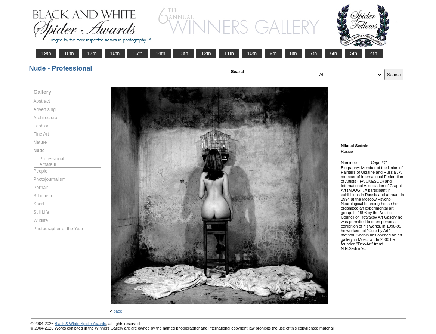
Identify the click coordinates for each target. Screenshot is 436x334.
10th (252, 53)
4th (373, 53)
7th (313, 53)
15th (137, 53)
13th (183, 53)
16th (115, 53)
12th (206, 53)
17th (92, 53)
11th (229, 53)
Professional (52, 158)
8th (293, 53)
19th (46, 53)
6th (333, 53)
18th (69, 53)
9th (273, 53)
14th (160, 53)
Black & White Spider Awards (80, 323)
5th (353, 53)
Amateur (48, 164)
